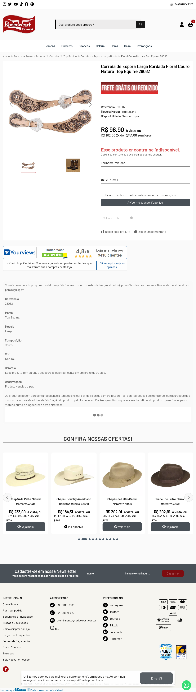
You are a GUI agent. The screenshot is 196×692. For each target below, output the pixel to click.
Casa (127, 46)
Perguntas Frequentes (16, 635)
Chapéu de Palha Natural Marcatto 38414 (25, 501)
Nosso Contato (12, 647)
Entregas (8, 653)
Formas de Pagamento (16, 641)
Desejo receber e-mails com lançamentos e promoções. (140, 195)
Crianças (84, 46)
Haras (114, 46)
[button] (11, 104)
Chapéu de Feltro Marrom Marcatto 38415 (170, 501)
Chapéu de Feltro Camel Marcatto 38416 (122, 501)
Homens (49, 46)
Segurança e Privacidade (18, 616)
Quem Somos (11, 604)
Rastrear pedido (12, 610)
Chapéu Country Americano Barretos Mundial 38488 (74, 501)
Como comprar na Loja (16, 628)
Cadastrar (173, 573)
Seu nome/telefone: (113, 163)
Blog (55, 628)
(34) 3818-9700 (62, 605)
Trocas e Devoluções (15, 622)
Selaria (100, 46)
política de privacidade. (89, 680)
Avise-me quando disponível (145, 202)
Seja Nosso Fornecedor (17, 659)
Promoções (144, 46)
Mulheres (67, 46)
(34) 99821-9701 (182, 4)
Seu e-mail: (110, 180)
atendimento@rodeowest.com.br (73, 620)
